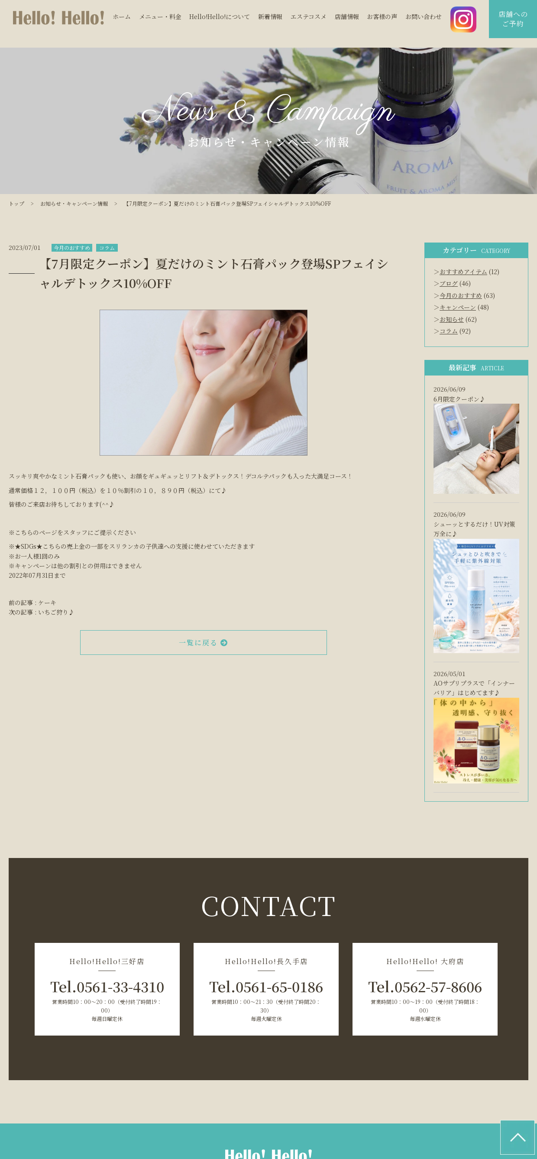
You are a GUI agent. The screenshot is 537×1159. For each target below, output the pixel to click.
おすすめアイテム (463, 271)
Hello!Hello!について (219, 17)
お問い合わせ (423, 17)
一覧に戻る (203, 642)
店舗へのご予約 (513, 19)
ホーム (122, 17)
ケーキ (47, 602)
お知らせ (452, 319)
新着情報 (270, 17)
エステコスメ (309, 17)
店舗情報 (347, 17)
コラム (107, 247)
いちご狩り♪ (56, 612)
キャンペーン (458, 307)
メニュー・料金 (160, 17)
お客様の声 (382, 17)
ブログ (449, 283)
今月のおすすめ (72, 247)
